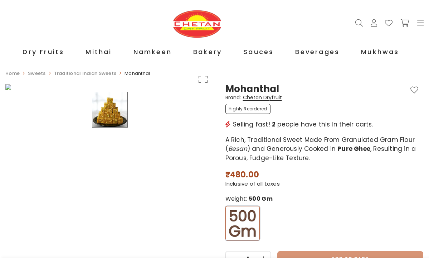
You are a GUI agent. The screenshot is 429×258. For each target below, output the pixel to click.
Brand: (253, 98)
